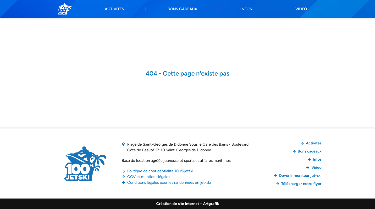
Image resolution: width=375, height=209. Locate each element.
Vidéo (301, 9)
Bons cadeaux (182, 9)
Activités (114, 9)
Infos (246, 9)
